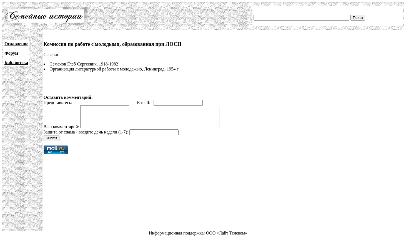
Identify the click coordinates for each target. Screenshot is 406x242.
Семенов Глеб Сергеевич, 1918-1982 (84, 64)
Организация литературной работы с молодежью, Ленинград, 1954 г (114, 69)
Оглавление (16, 43)
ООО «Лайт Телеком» (226, 237)
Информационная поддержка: (177, 237)
